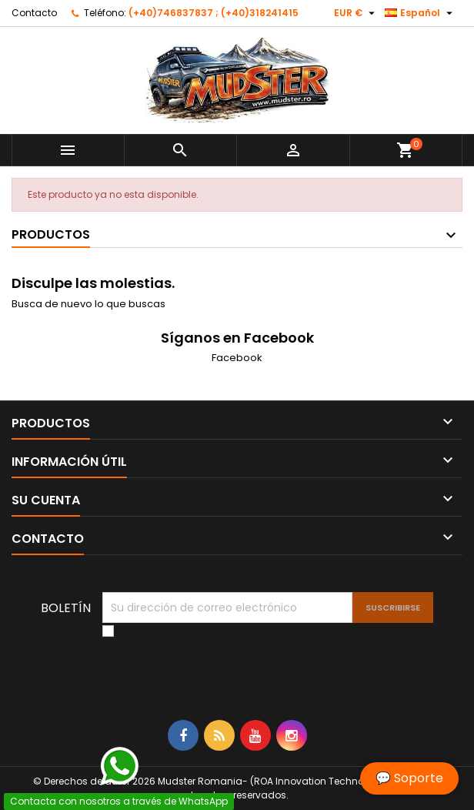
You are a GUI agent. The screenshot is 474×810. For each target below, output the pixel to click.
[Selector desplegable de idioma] (420, 13)
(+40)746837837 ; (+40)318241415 (214, 12)
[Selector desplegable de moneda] (356, 13)
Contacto (34, 12)
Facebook (237, 357)
